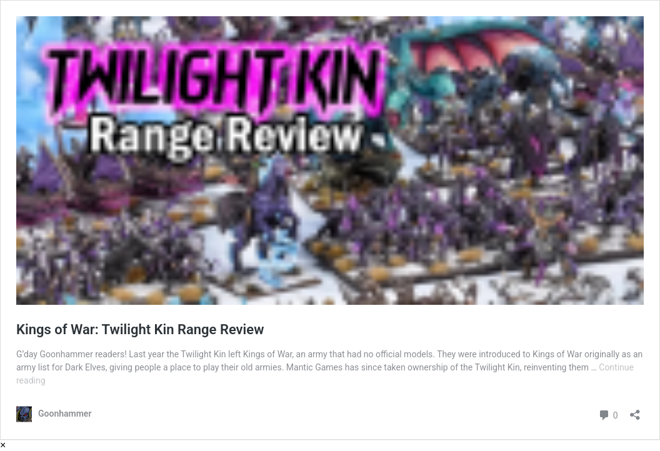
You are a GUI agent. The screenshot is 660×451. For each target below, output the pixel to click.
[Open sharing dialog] (635, 410)
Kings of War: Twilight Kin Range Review (140, 329)
